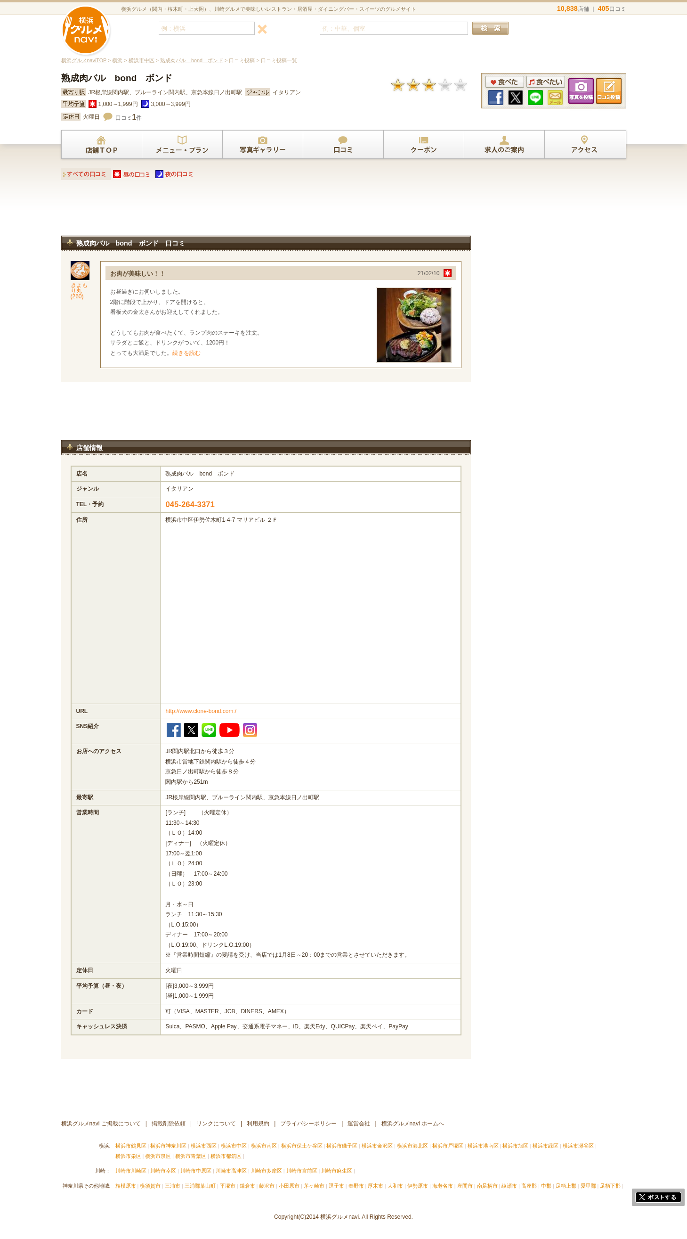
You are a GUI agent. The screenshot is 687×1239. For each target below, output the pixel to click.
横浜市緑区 (545, 1146)
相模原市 (125, 1186)
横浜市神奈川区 (168, 1146)
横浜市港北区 (412, 1146)
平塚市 (227, 1186)
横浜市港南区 (483, 1146)
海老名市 (442, 1186)
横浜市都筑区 (226, 1156)
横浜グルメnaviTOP (84, 60)
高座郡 (529, 1186)
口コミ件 (128, 118)
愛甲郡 (588, 1186)
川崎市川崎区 (130, 1170)
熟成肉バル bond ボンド (191, 60)
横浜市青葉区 (190, 1156)
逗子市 (336, 1186)
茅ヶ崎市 (314, 1186)
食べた (504, 82)
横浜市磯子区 (341, 1146)
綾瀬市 (509, 1186)
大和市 (395, 1186)
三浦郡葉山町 (200, 1186)
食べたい (545, 82)
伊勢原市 (417, 1186)
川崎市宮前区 (301, 1170)
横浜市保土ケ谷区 (302, 1146)
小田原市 (289, 1186)
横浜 (117, 60)
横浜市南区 (264, 1146)
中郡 (546, 1186)
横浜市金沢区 (377, 1146)
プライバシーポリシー (308, 1123)
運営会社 (359, 1123)
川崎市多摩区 (266, 1170)
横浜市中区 (141, 60)
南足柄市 (487, 1186)
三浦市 (172, 1186)
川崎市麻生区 (336, 1170)
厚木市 (375, 1186)
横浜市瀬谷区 (578, 1146)
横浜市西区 (204, 1146)
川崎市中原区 (195, 1170)
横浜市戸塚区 (447, 1146)
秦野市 (356, 1186)
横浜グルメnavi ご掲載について (101, 1123)
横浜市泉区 (158, 1156)
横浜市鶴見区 (130, 1146)
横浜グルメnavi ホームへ (412, 1123)
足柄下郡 (610, 1186)
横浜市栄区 (128, 1156)
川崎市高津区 (231, 1170)
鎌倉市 (247, 1186)
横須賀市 (150, 1186)
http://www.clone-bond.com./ (200, 711)
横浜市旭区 (515, 1146)
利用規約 (258, 1123)
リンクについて (216, 1123)
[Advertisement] (266, 210)
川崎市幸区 (163, 1170)
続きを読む (186, 353)
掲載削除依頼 (169, 1123)
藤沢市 (267, 1186)
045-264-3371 (190, 504)
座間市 (465, 1186)
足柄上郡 (566, 1186)
